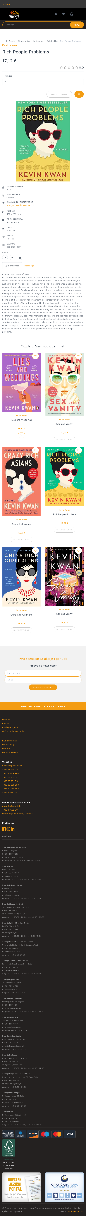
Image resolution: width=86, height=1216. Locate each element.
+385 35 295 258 (10, 784)
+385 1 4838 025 (11, 1080)
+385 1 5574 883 (11, 1005)
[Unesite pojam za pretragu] (43, 24)
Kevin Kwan (21, 415)
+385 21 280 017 (11, 1099)
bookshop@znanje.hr (14, 857)
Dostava (6, 748)
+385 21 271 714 (11, 929)
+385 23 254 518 (10, 781)
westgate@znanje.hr (14, 1027)
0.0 (72, 67)
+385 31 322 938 (11, 1043)
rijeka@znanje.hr (12, 895)
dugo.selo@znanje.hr (14, 1083)
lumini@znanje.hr (12, 951)
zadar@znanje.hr (12, 970)
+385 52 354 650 (10, 788)
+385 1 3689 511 (10, 809)
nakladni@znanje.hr (11, 806)
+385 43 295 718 (10, 769)
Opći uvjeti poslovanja (13, 731)
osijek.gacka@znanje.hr (15, 1046)
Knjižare (6, 4)
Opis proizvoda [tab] (12, 265)
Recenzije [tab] (29, 265)
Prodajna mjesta (10, 727)
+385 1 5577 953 (10, 792)
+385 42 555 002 (11, 948)
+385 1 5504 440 (10, 773)
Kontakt (6, 723)
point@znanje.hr (12, 1121)
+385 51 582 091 (10, 777)
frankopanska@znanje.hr (15, 1008)
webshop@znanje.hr (12, 765)
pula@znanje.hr (11, 876)
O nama (6, 719)
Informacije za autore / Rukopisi (17, 813)
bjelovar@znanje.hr (13, 1065)
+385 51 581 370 (11, 986)
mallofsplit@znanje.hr (14, 1102)
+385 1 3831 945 (11, 1118)
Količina (8, 76)
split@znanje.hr (11, 932)
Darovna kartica (10, 752)
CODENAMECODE (75, 1211)
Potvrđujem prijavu (43, 687)
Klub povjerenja (9, 740)
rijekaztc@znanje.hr (13, 989)
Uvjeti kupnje (8, 744)
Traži (77, 24)
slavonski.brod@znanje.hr (16, 914)
